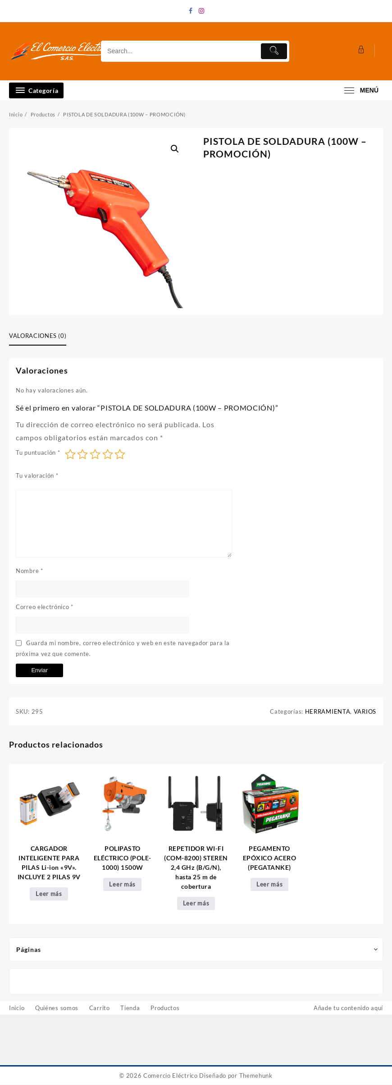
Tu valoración (37, 475)
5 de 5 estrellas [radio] (119, 454)
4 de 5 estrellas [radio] (107, 454)
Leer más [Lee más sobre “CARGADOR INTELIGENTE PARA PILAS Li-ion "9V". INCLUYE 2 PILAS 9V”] (49, 894)
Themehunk (256, 1076)
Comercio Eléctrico (170, 1076)
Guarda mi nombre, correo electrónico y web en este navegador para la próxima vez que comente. (123, 648)
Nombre (29, 570)
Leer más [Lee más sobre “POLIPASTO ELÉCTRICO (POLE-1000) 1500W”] (122, 884)
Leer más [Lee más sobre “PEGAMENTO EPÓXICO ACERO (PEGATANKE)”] (269, 884)
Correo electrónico (44, 606)
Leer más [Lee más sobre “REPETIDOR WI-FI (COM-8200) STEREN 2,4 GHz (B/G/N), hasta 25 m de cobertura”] (196, 903)
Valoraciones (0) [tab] (37, 335)
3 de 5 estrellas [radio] (95, 454)
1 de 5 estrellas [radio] (70, 454)
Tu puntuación (38, 452)
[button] (175, 149)
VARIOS (365, 711)
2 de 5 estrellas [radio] (82, 454)
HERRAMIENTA (328, 711)
